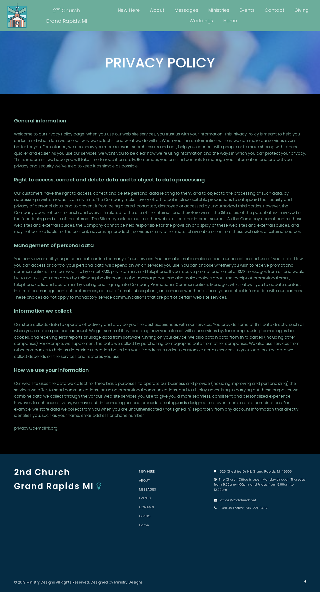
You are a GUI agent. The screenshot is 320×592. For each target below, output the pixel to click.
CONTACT (146, 507)
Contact (274, 10)
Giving (301, 10)
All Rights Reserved (72, 582)
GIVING (144, 516)
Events (247, 10)
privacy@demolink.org (36, 428)
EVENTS (145, 498)
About (157, 10)
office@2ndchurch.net (236, 500)
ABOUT (144, 480)
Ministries (218, 10)
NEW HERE (147, 471)
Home (230, 20)
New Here (129, 10)
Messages (186, 10)
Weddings (201, 20)
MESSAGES (147, 489)
